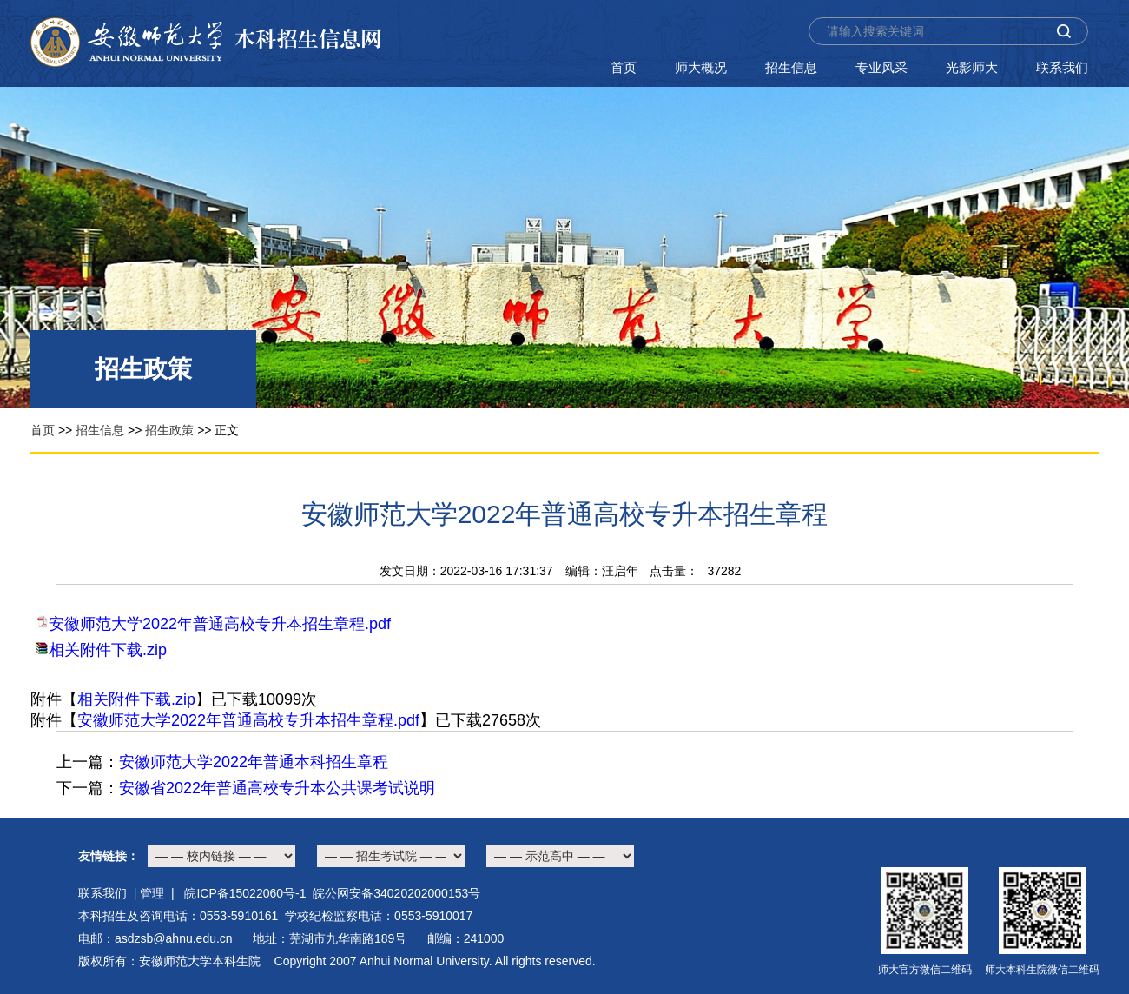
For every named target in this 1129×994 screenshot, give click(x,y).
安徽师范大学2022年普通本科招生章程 (253, 762)
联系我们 (1062, 67)
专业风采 (881, 67)
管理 (152, 893)
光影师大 (972, 67)
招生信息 (791, 67)
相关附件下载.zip (108, 650)
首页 (624, 67)
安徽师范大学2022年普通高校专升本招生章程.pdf (220, 624)
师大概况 (701, 67)
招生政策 (169, 430)
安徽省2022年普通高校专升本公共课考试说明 (277, 788)
